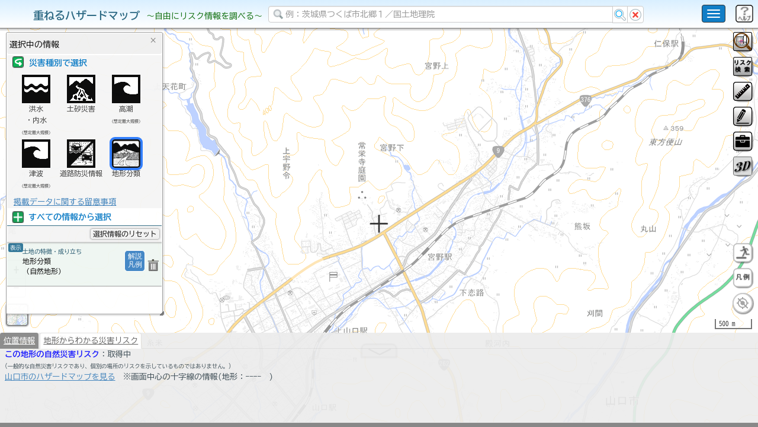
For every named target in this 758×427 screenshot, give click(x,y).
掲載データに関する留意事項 (65, 201)
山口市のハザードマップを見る (60, 407)
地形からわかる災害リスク (90, 371)
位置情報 (19, 371)
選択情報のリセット (125, 233)
